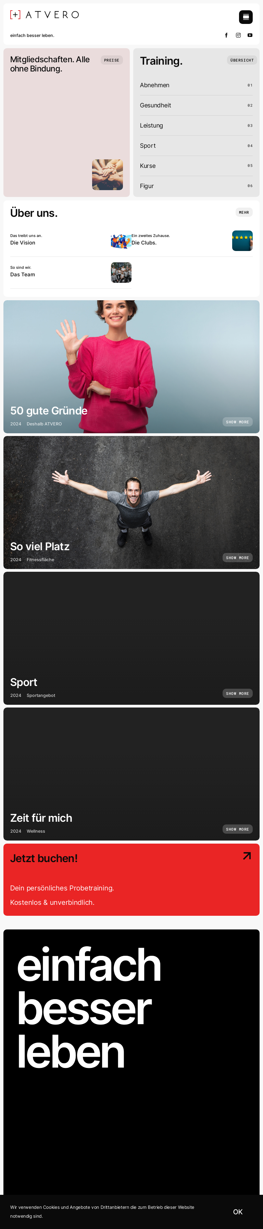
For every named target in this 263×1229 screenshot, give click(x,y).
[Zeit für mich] (131, 774)
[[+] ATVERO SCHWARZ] (44, 13)
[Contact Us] (224, 880)
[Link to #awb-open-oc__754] (246, 17)
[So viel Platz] (131, 502)
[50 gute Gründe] (131, 366)
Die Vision (22, 242)
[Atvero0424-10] (121, 265)
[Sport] (131, 638)
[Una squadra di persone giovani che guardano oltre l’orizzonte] (121, 233)
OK (237, 1212)
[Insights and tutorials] (244, 212)
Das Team (22, 274)
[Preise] (112, 60)
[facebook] (226, 35)
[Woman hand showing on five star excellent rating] (242, 233)
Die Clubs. (144, 242)
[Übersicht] (242, 60)
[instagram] (238, 35)
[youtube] (250, 35)
